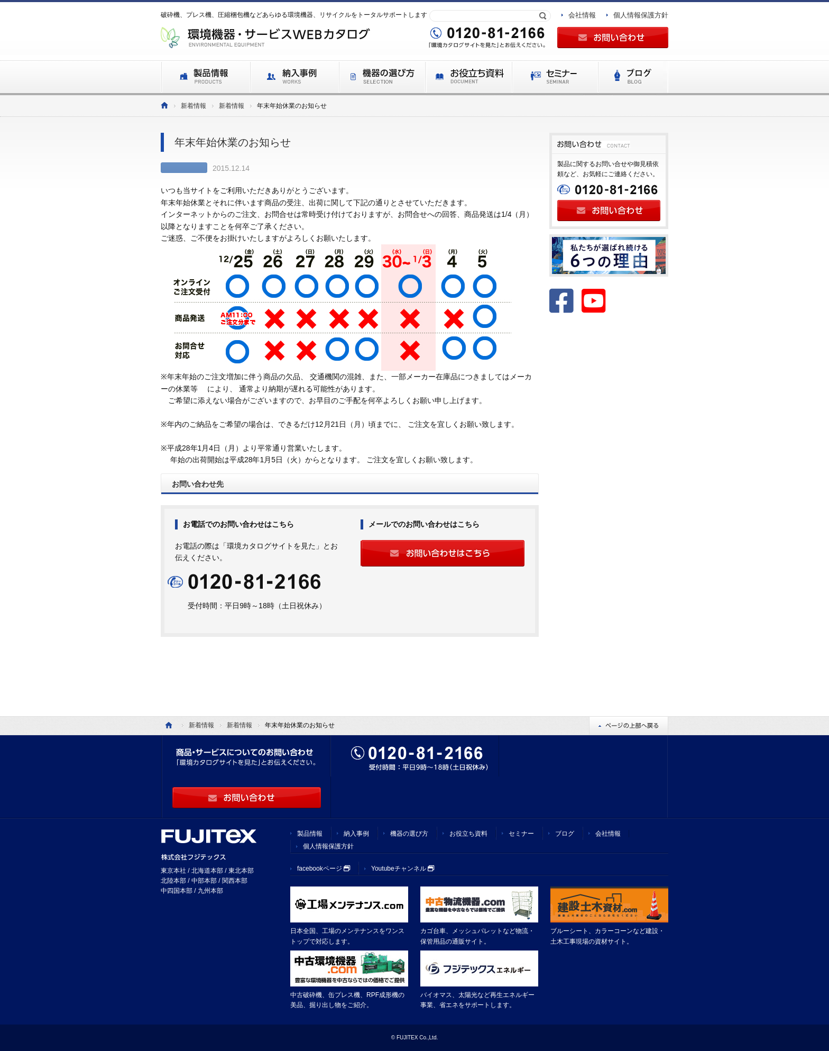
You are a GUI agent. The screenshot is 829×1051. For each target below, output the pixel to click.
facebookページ (323, 868)
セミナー (521, 833)
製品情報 (310, 833)
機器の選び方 (409, 833)
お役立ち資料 (468, 833)
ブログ (564, 833)
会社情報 (582, 15)
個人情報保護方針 (640, 15)
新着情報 (193, 105)
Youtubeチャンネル (402, 868)
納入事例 (356, 833)
